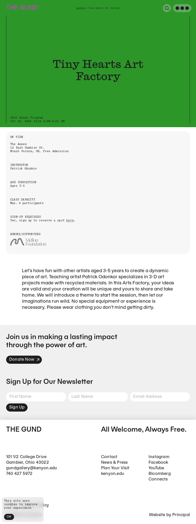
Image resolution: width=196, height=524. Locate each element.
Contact (109, 457)
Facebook (158, 462)
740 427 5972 (19, 474)
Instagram (159, 457)
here (70, 220)
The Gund (22, 8)
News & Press (114, 462)
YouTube (156, 468)
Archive (80, 8)
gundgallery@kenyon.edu (31, 468)
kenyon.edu (112, 474)
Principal (181, 515)
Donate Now (24, 359)
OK (9, 516)
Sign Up (16, 407)
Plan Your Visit (115, 468)
